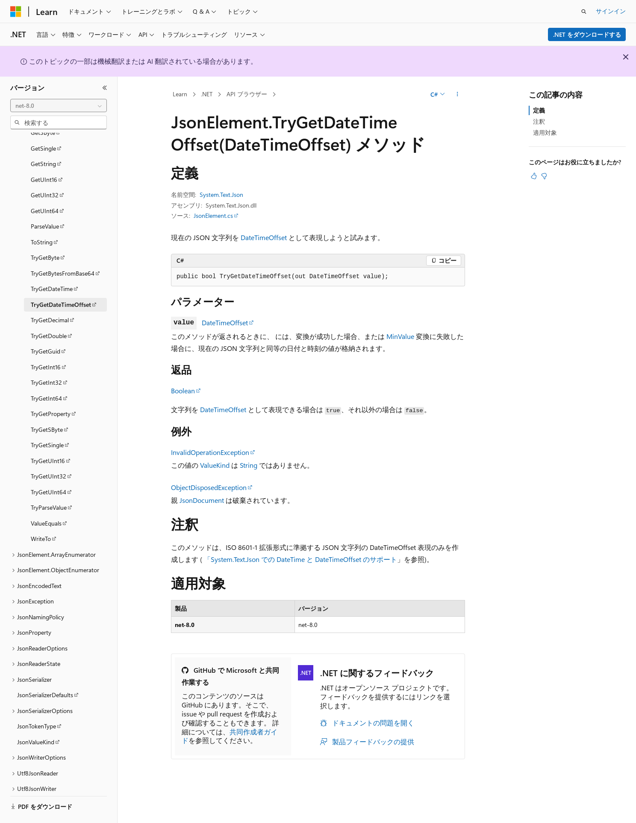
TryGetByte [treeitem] (45, 234)
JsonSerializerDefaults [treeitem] (45, 671)
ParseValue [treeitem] (45, 203)
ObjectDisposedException (209, 487)
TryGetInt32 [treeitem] (46, 359)
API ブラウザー (247, 94)
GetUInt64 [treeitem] (45, 187)
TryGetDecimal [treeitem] (50, 296)
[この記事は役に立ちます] (534, 176)
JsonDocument (202, 500)
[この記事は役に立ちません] (544, 176)
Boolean (183, 390)
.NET (206, 94)
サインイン (611, 11)
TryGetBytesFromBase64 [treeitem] (62, 250)
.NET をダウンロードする (587, 34)
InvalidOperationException (210, 452)
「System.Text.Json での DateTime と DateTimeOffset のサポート (300, 559)
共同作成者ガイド (229, 736)
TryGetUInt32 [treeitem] (48, 453)
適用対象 (545, 132)
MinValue (400, 336)
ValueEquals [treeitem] (46, 500)
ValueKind (215, 465)
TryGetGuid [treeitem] (45, 328)
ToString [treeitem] (42, 218)
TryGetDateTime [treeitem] (52, 265)
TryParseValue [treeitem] (49, 484)
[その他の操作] (457, 94)
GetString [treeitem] (43, 140)
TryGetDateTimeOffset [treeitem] (61, 281)
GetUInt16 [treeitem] (44, 156)
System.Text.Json (221, 194)
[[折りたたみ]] (105, 87)
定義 (539, 110)
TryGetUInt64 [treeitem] (48, 468)
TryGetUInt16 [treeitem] (48, 437)
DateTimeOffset (264, 237)
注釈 (539, 121)
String (248, 465)
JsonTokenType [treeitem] (36, 702)
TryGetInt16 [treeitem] (46, 343)
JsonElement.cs (213, 215)
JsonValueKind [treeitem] (35, 718)
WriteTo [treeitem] (41, 515)
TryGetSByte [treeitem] (47, 406)
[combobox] (58, 106)
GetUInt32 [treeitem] (45, 171)
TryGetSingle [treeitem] (47, 421)
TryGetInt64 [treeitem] (46, 375)
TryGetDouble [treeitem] (49, 312)
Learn (180, 94)
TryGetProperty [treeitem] (51, 390)
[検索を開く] (583, 11)
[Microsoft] (15, 11)
